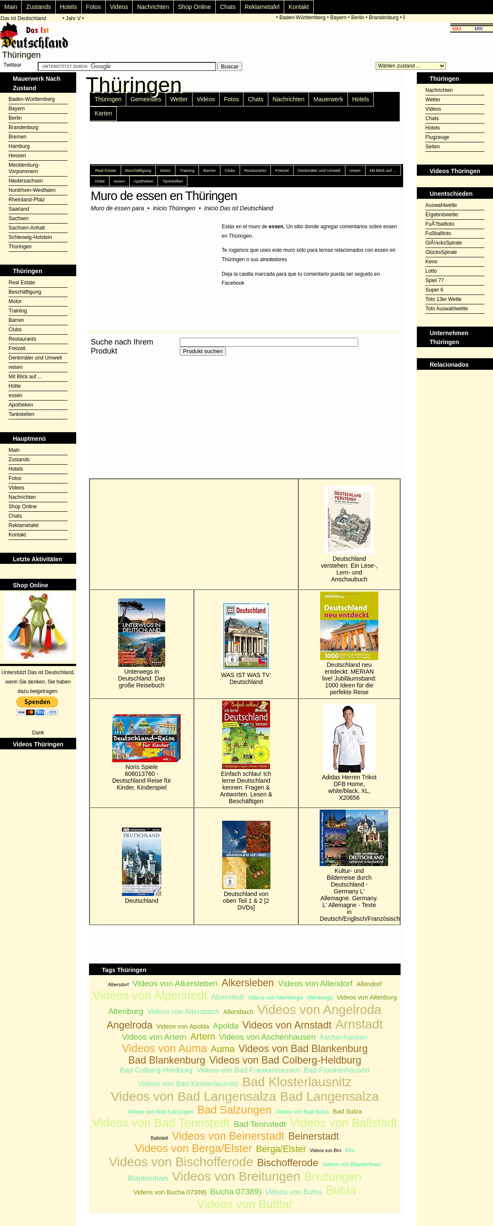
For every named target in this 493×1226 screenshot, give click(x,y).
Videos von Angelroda (319, 1009)
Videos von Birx (326, 1150)
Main (10, 6)
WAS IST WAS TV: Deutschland (246, 643)
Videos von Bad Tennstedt (161, 1122)
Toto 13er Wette (443, 299)
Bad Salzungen (234, 1110)
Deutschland (141, 866)
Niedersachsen (26, 181)
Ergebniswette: (442, 215)
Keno (431, 262)
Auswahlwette (441, 205)
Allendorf (369, 983)
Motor (15, 301)
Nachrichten (153, 6)
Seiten (432, 147)
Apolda (226, 1025)
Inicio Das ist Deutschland (238, 208)
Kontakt (298, 6)
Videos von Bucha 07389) (170, 1192)
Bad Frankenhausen (337, 1070)
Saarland (19, 209)
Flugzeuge (437, 137)
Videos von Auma (164, 1048)
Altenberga (319, 997)
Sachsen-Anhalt (27, 228)
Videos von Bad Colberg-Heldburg (285, 1060)
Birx (350, 1150)
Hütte (15, 386)
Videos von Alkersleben (175, 983)
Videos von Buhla (293, 1192)
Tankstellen (21, 414)
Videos (119, 6)
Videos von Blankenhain (351, 1164)
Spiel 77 (434, 280)
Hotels (68, 6)
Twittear (12, 65)
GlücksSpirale (441, 252)
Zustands (38, 6)
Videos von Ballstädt (343, 1122)
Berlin (359, 18)
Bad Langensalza (329, 1096)
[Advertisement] (189, 417)
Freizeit (17, 348)
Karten (103, 113)
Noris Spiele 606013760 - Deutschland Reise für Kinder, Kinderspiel (141, 752)
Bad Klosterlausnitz (297, 1082)
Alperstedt (227, 997)
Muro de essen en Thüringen (164, 196)
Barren (16, 320)
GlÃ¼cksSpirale (443, 243)
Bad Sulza (347, 1111)
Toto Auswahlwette (446, 309)
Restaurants (22, 339)
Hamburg (19, 146)
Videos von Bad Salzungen (160, 1111)
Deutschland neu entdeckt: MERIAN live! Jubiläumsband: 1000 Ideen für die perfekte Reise (349, 644)
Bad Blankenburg (166, 1060)
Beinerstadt (313, 1136)
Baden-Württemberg (304, 18)
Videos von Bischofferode (181, 1162)
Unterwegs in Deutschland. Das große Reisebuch (142, 643)
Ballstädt (159, 1138)
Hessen (17, 156)
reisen (16, 367)
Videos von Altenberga (275, 997)
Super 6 (434, 290)
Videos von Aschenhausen (267, 1036)
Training (18, 311)
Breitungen (333, 1176)
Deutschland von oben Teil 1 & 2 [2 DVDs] (246, 866)
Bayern (340, 18)
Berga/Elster (281, 1149)
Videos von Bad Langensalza (193, 1096)
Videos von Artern (154, 1036)
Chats (228, 6)
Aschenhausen (344, 1037)
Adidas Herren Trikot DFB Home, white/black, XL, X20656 (349, 752)
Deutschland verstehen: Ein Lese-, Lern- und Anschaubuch (349, 534)
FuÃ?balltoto (439, 224)
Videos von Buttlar (245, 1204)
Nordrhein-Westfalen (32, 190)
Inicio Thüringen (174, 208)
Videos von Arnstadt (286, 1025)
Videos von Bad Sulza (302, 1111)
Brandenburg (385, 18)
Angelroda (129, 1025)
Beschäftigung (25, 292)
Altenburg (125, 1011)
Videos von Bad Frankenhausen (248, 1070)
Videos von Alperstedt (150, 995)
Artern (202, 1036)
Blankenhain (148, 1178)
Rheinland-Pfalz (27, 200)
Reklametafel (262, 6)
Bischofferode (287, 1162)
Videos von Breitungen (236, 1176)
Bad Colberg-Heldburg (156, 1070)
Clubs (15, 330)
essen (15, 395)
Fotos (93, 6)
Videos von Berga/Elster (193, 1148)
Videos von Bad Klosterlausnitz (188, 1084)
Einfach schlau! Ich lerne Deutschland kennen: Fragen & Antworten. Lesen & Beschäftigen (246, 753)
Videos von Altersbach (183, 1012)
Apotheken (21, 405)
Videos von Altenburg (367, 997)
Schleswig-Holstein (30, 237)
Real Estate (22, 283)
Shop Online (194, 6)
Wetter (179, 99)
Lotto (431, 271)
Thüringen (20, 247)
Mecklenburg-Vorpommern (24, 168)
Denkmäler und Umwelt (35, 358)
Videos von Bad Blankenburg (303, 1048)
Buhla (341, 1190)
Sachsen (19, 218)
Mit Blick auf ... (25, 377)
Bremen (18, 137)
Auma (223, 1049)
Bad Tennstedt (260, 1124)
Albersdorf (118, 984)
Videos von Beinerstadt (228, 1136)
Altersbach (238, 1011)
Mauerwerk (328, 99)
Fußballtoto (438, 233)
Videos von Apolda (182, 1026)
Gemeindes (146, 99)
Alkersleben (248, 982)
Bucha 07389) (235, 1191)
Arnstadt (359, 1024)
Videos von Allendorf (315, 983)
